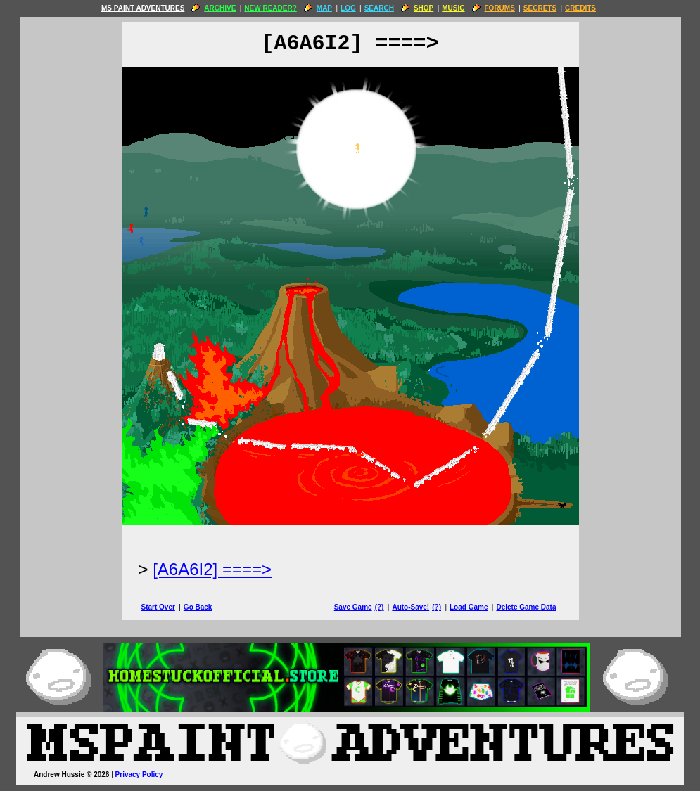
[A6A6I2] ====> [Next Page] (212, 569)
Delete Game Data (526, 607)
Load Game (469, 607)
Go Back (198, 607)
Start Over (158, 607)
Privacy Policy (139, 774)
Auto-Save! (410, 607)
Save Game (353, 607)
